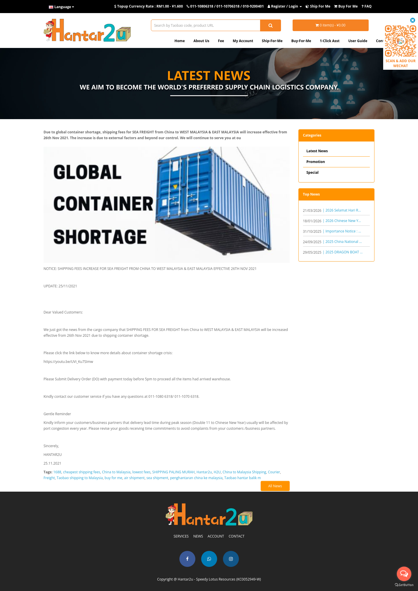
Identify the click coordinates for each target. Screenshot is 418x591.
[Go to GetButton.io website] (404, 585)
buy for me (113, 477)
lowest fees (141, 472)
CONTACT (236, 536)
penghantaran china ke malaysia (196, 477)
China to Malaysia (116, 472)
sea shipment (157, 477)
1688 (57, 472)
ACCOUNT (216, 536)
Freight (49, 477)
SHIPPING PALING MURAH (173, 472)
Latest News (317, 150)
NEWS (198, 536)
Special (313, 172)
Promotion (316, 161)
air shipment (134, 477)
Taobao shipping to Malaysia (80, 477)
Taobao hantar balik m (242, 477)
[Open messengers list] (404, 574)
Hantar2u (204, 472)
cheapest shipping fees (81, 472)
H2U (217, 472)
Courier (274, 472)
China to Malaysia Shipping (244, 472)
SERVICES (181, 536)
